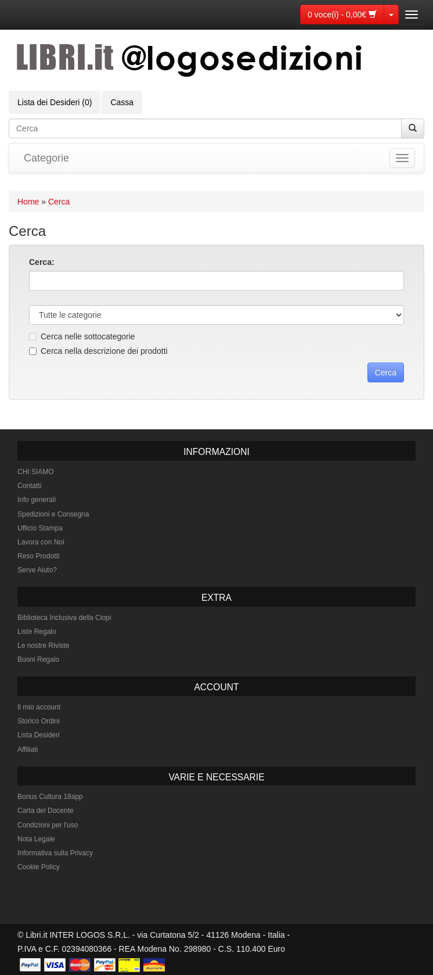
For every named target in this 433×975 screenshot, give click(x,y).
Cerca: (42, 262)
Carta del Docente (45, 810)
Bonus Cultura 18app (50, 797)
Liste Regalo (36, 632)
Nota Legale (36, 839)
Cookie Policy (38, 867)
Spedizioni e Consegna (53, 514)
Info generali (36, 500)
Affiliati (27, 749)
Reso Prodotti (38, 556)
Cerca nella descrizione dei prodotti (98, 351)
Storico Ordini (38, 721)
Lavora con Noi (40, 542)
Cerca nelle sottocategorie (82, 336)
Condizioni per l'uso (47, 825)
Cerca (59, 201)
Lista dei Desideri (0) (54, 102)
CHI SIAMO (35, 472)
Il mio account (38, 707)
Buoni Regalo (38, 659)
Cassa (121, 102)
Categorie (46, 158)
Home (28, 201)
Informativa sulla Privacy (55, 853)
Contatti (29, 486)
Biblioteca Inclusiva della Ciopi (64, 618)
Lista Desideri (38, 735)
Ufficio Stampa (40, 528)
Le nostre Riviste (43, 645)
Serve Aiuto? (37, 570)
